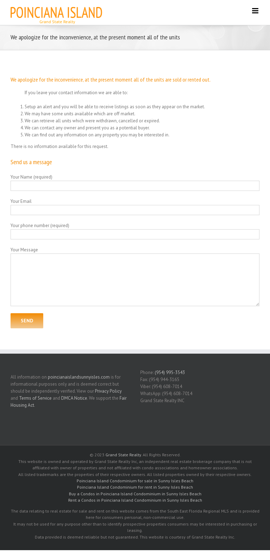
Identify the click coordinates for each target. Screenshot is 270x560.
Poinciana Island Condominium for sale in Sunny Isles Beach (135, 480)
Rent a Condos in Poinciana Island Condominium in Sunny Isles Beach (135, 500)
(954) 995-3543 (170, 372)
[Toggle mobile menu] (255, 10)
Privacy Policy (108, 391)
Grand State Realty (123, 454)
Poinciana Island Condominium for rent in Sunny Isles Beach (135, 487)
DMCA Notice (74, 398)
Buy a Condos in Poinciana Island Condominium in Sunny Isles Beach (135, 493)
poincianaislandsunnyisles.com (79, 377)
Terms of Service (35, 398)
